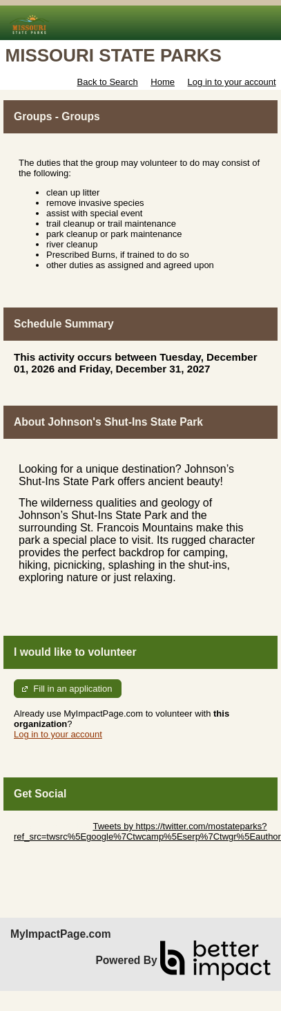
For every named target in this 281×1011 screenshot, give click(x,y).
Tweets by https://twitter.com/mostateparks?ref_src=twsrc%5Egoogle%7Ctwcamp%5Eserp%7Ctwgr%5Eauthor (147, 831)
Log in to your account (232, 82)
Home (163, 82)
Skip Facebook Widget (59, 847)
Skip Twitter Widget (52, 826)
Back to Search (107, 82)
